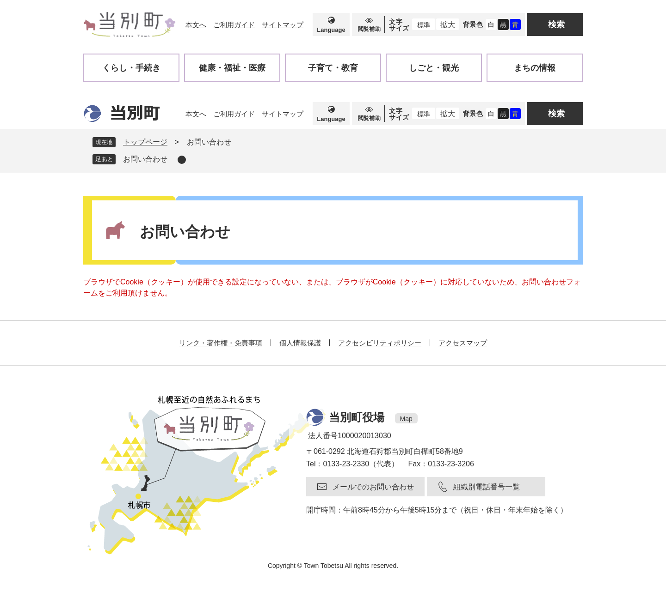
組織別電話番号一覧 (486, 487)
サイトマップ (282, 24)
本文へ (195, 24)
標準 (423, 25)
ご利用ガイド (234, 24)
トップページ (145, 142)
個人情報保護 (300, 343)
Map (406, 418)
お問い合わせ (145, 159)
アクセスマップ (462, 343)
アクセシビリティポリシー (379, 343)
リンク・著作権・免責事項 (220, 343)
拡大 (447, 25)
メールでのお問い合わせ (373, 487)
